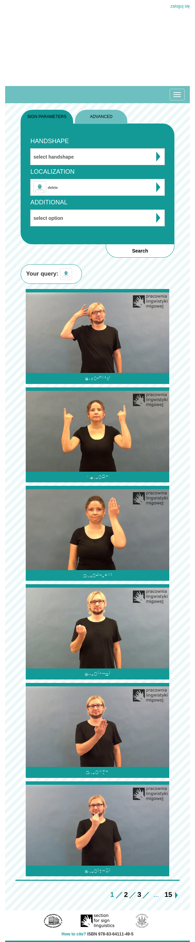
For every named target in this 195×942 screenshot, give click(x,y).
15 (168, 894)
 (97, 673)
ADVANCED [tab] (101, 116)
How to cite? (73, 934)
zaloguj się (180, 6)
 (97, 871)
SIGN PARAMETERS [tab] (46, 116)
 (97, 378)
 (97, 575)
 (97, 477)
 (97, 772)
